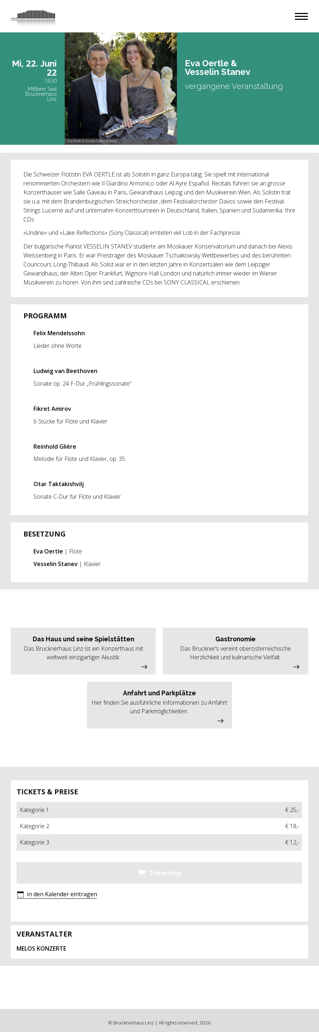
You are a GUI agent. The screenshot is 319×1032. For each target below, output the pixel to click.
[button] (301, 16)
